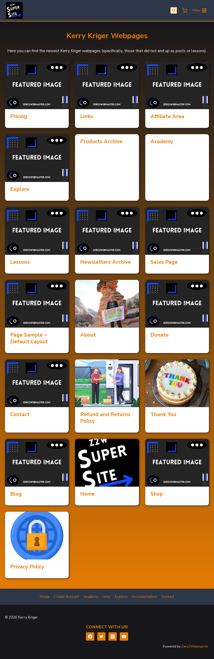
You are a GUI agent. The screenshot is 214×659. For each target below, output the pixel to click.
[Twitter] (101, 636)
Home (87, 494)
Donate (159, 335)
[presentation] (37, 85)
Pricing (18, 116)
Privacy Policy (27, 566)
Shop (156, 494)
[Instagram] (112, 636)
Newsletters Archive (105, 262)
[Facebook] (90, 636)
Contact (19, 414)
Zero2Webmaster (194, 646)
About (88, 335)
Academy (161, 141)
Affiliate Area (167, 116)
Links (86, 116)
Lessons (20, 262)
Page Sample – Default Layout (29, 338)
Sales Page (164, 262)
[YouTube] (124, 636)
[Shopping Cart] (184, 10)
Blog (16, 494)
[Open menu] (199, 10)
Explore (19, 189)
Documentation (144, 596)
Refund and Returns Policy (105, 417)
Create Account (66, 596)
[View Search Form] (173, 10)
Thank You (163, 414)
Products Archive (101, 141)
